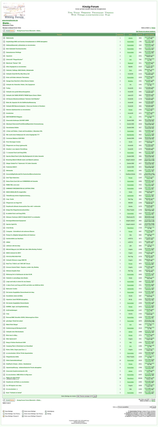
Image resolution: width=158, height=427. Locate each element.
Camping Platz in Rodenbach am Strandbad (19, 346)
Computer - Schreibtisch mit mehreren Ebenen (20, 231)
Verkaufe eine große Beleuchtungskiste (18, 91)
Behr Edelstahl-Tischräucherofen (16, 48)
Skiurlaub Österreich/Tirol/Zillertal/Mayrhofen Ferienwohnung (24, 124)
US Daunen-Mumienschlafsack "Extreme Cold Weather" (23, 99)
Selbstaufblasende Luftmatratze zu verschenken (20, 45)
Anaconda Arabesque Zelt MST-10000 (17, 120)
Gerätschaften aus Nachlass (14, 238)
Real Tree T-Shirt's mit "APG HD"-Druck (18, 263)
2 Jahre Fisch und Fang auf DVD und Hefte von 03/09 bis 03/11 (25, 285)
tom (130, 56)
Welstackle (9, 170)
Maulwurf (130, 63)
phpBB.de (85, 423)
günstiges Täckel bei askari (14, 321)
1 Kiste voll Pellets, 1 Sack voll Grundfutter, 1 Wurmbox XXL (24, 131)
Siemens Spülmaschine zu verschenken (18, 109)
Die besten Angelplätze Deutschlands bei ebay (20, 292)
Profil (73, 15)
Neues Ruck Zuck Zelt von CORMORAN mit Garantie (22, 181)
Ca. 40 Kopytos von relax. (14, 385)
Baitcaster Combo (11, 288)
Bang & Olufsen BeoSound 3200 (16, 342)
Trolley (8, 88)
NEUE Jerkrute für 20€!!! (13, 253)
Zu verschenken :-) (12, 389)
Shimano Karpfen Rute (13, 270)
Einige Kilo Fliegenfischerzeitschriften (17, 210)
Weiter (153, 28)
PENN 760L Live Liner (12, 185)
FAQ (70, 12)
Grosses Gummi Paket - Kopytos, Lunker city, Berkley (22, 267)
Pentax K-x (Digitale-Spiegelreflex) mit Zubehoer (20, 235)
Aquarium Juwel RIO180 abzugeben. (17, 299)
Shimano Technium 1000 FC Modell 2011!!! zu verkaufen (23, 217)
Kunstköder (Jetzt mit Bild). (14, 296)
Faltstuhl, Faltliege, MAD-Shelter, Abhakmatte (20, 70)
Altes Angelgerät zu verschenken (16, 66)
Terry (130, 70)
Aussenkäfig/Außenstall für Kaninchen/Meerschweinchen (23, 174)
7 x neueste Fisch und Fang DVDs (16, 152)
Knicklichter (10, 113)
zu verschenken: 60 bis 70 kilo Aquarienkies (19, 353)
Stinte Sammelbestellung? (14, 360)
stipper (148, 113)
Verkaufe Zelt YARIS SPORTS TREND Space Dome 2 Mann (23, 95)
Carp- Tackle (10, 199)
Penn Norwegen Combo (13, 142)
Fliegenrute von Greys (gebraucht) (16, 145)
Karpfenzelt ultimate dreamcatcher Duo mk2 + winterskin (23, 206)
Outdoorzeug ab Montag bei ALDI (16, 328)
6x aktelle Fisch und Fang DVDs (15, 213)
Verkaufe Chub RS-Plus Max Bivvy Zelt (18, 74)
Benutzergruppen (97, 12)
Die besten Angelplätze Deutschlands (17, 303)
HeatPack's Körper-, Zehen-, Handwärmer (18, 364)
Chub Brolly (9, 228)
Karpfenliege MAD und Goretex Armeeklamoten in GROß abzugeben (26, 41)
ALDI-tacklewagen (11, 310)
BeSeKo (130, 81)
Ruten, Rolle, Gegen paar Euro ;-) (16, 349)
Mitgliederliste (86, 12)
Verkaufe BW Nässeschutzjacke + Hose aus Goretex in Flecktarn (25, 106)
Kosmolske (130, 41)
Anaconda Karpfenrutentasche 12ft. (17, 371)
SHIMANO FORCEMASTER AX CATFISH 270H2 (20, 188)
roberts (130, 38)
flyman (148, 78)
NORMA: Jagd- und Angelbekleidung (17, 306)
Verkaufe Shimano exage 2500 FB (16, 260)
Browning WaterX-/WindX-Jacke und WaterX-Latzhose (22, 159)
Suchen (77, 12)
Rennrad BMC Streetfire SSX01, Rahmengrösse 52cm (22, 317)
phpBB (75, 420)
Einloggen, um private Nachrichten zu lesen (90, 15)
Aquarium (9, 56)
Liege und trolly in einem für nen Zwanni (18, 281)
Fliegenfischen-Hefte (12, 356)
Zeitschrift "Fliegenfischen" (14, 59)
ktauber (82, 422)
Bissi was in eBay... (12, 335)
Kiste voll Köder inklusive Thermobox (17, 77)
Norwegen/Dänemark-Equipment (16, 220)
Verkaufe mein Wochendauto (15, 331)
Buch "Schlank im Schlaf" (14, 392)
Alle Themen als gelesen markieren (145, 31)
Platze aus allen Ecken (13, 377)
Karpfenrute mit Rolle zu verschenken (17, 382)
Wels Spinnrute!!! (11, 339)
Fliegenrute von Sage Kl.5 (14, 202)
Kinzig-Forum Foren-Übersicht (26, 30)
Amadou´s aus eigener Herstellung (16, 149)
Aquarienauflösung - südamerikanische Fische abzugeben (23, 367)
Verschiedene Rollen (12, 127)
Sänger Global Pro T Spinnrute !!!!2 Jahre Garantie (21, 163)
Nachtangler (130, 134)
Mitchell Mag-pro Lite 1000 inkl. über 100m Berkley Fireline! (24, 249)
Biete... (7, 23)
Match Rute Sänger (12, 324)
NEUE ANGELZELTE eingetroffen (16, 192)
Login (107, 15)
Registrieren (109, 12)
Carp (7, 313)
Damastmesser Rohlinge (13, 52)
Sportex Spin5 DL (11, 224)
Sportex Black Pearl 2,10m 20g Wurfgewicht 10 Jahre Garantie (25, 156)
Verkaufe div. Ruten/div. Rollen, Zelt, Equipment (20, 84)
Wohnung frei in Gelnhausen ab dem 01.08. (19, 274)
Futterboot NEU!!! (11, 167)
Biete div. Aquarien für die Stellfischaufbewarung (21, 102)
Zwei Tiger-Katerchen (12, 177)
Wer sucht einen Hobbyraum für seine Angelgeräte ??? (22, 134)
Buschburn (131, 228)
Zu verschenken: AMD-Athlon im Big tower (19, 374)
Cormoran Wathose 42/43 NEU (15, 138)
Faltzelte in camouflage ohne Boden (17, 278)
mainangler (130, 170)
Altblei (8, 242)
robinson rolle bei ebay (13, 245)
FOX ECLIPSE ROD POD (13, 256)
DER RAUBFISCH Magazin (14, 116)
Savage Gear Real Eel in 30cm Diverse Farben (20, 81)
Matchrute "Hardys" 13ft (13, 63)
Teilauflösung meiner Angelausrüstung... (18, 195)
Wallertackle (10, 38)
